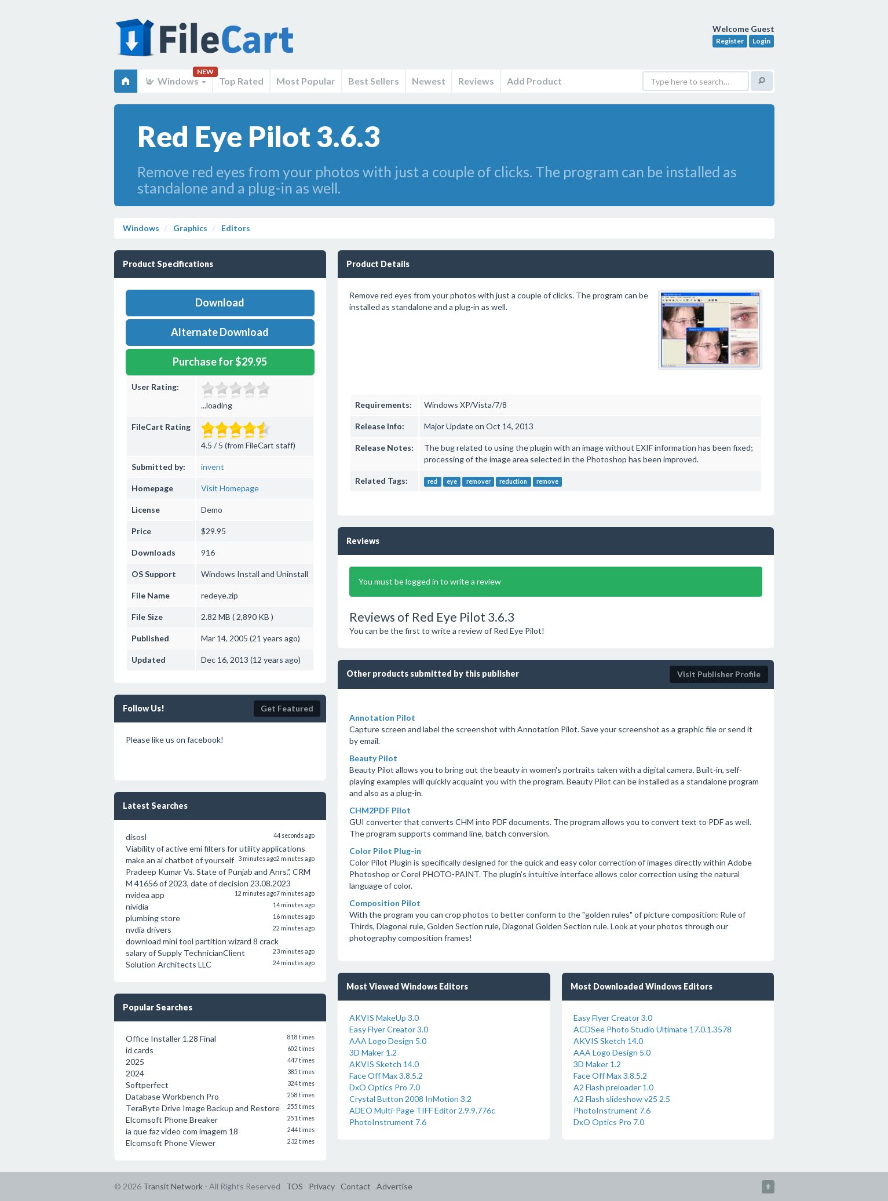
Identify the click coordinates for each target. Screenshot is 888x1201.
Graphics (189, 228)
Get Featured (287, 708)
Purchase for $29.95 (220, 361)
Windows (175, 80)
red (432, 481)
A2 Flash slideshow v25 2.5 (621, 1099)
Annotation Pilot (382, 717)
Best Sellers (373, 80)
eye (452, 481)
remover (478, 481)
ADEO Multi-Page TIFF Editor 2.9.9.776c (422, 1110)
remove (547, 481)
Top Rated (241, 80)
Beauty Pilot (373, 758)
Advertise (394, 1186)
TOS (294, 1186)
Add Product (534, 80)
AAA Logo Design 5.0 (387, 1041)
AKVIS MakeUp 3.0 (384, 1018)
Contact (356, 1186)
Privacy (322, 1186)
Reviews (476, 80)
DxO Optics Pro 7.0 (384, 1087)
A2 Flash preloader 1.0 (613, 1087)
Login (761, 40)
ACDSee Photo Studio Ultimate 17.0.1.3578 (652, 1029)
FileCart (206, 43)
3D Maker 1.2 (373, 1052)
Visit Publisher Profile (719, 674)
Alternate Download (220, 332)
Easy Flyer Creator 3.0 (388, 1029)
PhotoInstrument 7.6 (387, 1122)
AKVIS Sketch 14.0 (384, 1064)
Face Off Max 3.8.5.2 (386, 1075)
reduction (513, 481)
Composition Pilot (385, 903)
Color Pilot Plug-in (385, 851)
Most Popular (305, 80)
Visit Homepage (230, 488)
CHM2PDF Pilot (380, 810)
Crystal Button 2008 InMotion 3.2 (410, 1099)
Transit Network (173, 1186)
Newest (428, 80)
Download (219, 302)
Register (730, 40)
